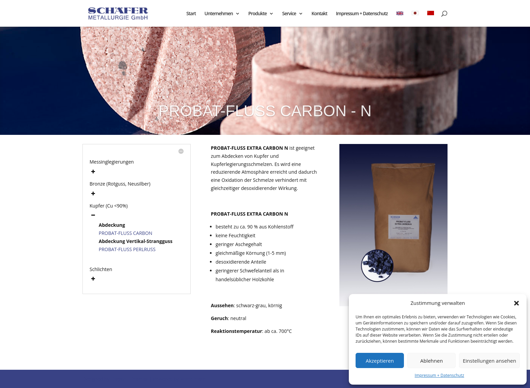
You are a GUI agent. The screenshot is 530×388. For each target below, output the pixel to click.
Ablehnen (431, 360)
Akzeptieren (380, 360)
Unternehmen (218, 14)
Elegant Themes (129, 378)
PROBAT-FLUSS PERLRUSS (127, 249)
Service (289, 14)
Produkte (257, 14)
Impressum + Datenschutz (439, 375)
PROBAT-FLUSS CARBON (125, 233)
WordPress (193, 378)
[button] (516, 303)
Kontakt (320, 14)
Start (191, 14)
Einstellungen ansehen (489, 360)
